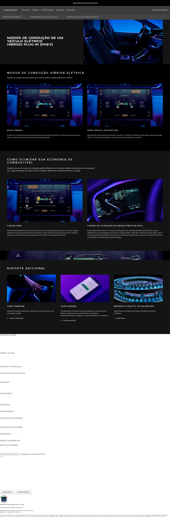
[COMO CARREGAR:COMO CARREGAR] (15, 318)
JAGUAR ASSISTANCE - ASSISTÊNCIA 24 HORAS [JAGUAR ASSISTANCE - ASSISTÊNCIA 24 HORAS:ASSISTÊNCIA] (19, 436)
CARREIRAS (5, 462)
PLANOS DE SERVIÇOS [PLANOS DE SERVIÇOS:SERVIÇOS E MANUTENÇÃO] (9, 425)
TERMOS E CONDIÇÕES (9, 464)
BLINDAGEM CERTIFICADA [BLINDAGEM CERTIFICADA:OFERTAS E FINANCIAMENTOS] (11, 378)
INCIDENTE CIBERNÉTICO (10, 473)
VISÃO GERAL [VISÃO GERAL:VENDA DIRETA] (5, 396)
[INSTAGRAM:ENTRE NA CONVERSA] (6, 452)
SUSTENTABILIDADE (8, 409)
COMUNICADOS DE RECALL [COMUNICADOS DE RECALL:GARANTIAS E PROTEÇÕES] (11, 432)
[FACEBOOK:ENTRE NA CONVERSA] (5, 447)
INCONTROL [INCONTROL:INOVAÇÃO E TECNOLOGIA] (5, 369)
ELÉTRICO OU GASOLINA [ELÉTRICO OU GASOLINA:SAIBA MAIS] (10, 391)
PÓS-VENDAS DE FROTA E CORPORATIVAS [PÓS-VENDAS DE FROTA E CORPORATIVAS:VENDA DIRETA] (17, 400)
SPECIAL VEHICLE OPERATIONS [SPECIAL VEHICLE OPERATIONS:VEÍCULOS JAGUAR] (13, 349)
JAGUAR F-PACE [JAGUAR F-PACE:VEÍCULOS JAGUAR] (6, 337)
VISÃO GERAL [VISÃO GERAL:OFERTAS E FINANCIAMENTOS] (5, 375)
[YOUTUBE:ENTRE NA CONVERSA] (5, 450)
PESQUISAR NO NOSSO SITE (33, 454)
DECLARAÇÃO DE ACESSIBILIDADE (14, 470)
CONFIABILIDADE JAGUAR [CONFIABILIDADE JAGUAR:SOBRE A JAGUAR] (10, 360)
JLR (1, 407)
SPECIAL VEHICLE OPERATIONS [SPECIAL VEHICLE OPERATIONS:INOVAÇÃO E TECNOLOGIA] (13, 371)
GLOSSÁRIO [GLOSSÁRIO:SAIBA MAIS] (5, 389)
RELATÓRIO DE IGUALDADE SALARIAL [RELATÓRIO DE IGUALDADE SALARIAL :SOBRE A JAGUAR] (15, 362)
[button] (25, 10)
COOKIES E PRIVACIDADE (10, 466)
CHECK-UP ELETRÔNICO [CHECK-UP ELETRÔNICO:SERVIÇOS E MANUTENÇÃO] (10, 423)
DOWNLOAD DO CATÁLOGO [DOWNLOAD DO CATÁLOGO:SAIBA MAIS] (11, 384)
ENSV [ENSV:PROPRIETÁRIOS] (2, 416)
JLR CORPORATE (7, 468)
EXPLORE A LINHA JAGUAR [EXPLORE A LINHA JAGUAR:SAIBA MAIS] (11, 387)
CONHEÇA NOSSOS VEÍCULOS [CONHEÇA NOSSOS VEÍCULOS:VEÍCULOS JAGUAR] (12, 344)
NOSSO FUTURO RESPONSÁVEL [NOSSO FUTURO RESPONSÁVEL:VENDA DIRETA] (13, 398)
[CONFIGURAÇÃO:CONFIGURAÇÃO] (68, 321)
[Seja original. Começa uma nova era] (85, 3)
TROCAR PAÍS (5, 459)
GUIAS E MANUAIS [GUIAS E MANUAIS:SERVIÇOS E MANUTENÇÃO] (7, 420)
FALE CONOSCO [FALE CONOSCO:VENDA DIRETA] (6, 402)
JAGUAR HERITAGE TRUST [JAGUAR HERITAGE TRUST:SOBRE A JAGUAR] (11, 364)
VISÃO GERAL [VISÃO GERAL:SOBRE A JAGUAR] (5, 355)
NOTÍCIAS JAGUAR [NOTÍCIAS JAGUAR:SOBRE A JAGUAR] (7, 357)
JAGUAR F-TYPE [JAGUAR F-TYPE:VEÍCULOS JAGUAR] (6, 342)
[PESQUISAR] (1, 457)
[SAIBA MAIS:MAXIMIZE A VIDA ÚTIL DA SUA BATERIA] (119, 318)
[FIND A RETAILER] (158, 10)
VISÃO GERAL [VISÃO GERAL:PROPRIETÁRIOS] (5, 414)
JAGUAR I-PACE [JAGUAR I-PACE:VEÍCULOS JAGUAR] (6, 340)
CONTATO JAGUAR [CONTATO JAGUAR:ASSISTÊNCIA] (7, 438)
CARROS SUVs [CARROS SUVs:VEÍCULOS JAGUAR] (6, 346)
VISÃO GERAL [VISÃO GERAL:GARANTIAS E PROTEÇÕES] (5, 429)
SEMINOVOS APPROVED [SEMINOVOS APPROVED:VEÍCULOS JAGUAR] (10, 351)
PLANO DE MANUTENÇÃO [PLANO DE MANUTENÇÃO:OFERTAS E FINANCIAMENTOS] (10, 380)
